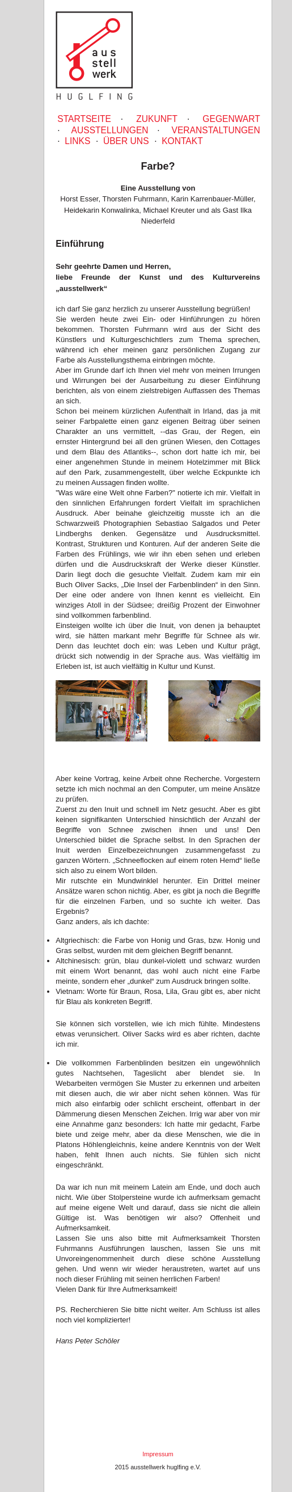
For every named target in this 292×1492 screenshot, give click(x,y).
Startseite (84, 119)
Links (77, 141)
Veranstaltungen (216, 130)
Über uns (126, 141)
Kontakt (182, 141)
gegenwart (231, 119)
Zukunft (156, 119)
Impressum (157, 1454)
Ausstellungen (110, 130)
